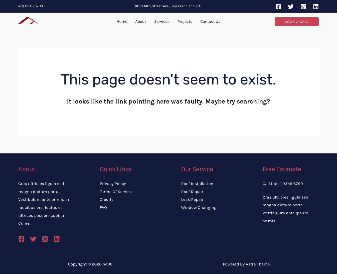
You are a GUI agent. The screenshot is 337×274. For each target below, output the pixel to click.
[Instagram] (303, 7)
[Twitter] (291, 7)
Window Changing (199, 207)
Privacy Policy (113, 183)
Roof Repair (192, 191)
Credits (107, 199)
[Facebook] (278, 7)
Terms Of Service (116, 191)
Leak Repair (192, 199)
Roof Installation (197, 183)
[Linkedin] (316, 7)
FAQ (103, 207)
